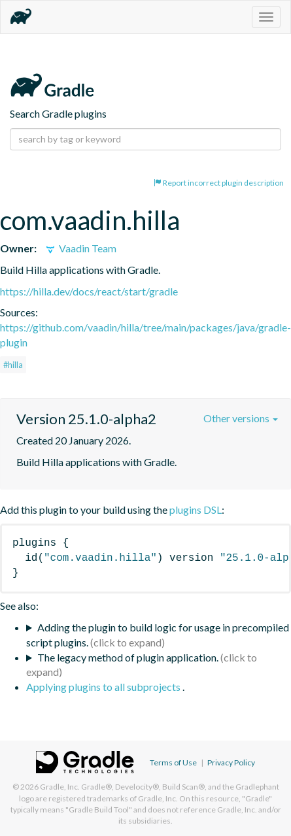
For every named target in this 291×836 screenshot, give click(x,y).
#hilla (13, 364)
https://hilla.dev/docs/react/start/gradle (89, 291)
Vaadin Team (80, 248)
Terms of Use (173, 762)
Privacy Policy (231, 762)
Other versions (240, 418)
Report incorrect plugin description (219, 183)
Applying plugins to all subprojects (104, 686)
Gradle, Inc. (60, 787)
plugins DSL (195, 509)
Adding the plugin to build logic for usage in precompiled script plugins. (157, 634)
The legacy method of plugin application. (127, 657)
